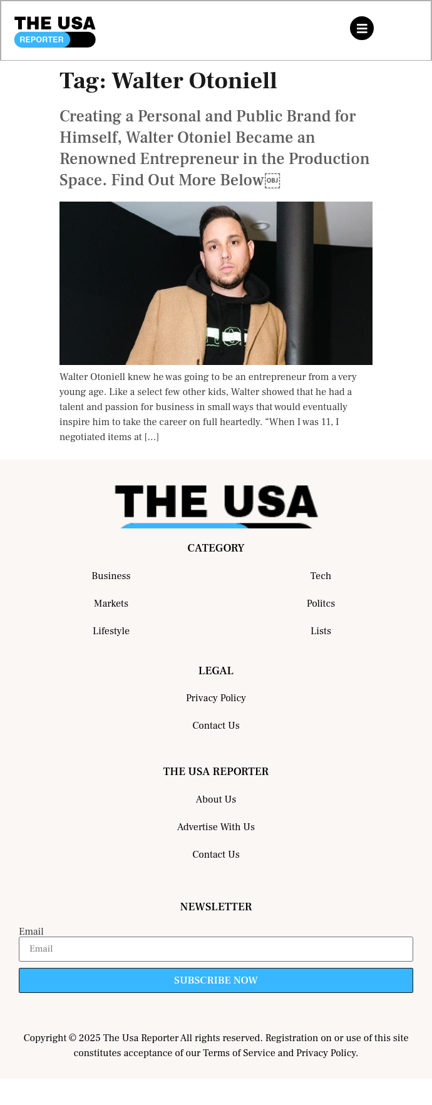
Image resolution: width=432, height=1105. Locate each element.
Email (31, 932)
